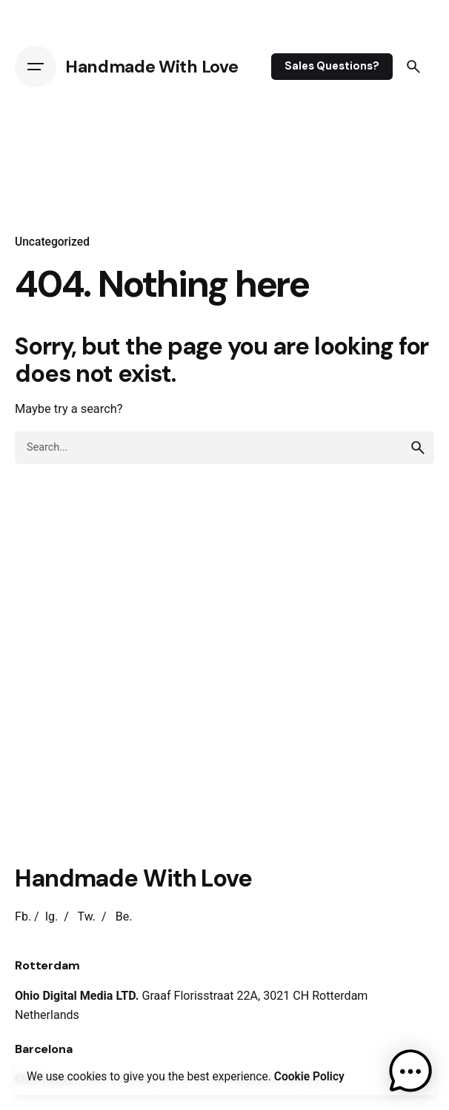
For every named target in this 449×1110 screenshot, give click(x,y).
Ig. (52, 916)
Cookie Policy (309, 1076)
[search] (418, 447)
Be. (124, 916)
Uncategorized (52, 242)
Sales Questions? (332, 65)
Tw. (87, 916)
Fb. (23, 916)
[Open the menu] (35, 66)
